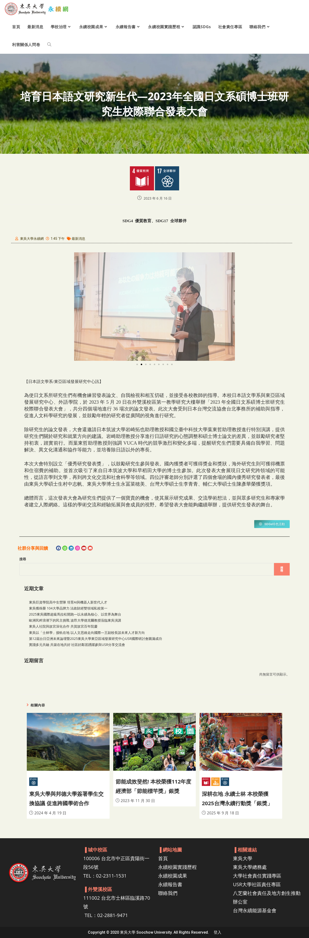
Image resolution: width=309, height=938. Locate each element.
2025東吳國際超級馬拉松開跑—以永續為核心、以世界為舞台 (75, 614)
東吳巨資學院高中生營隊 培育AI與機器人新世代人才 (68, 602)
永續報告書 (170, 884)
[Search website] (49, 45)
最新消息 (78, 239)
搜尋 (22, 559)
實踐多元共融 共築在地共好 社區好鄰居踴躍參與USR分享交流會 (77, 644)
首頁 (163, 858)
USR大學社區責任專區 (257, 884)
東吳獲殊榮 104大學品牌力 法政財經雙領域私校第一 (68, 608)
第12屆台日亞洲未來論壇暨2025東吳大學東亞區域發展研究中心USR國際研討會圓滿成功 (95, 638)
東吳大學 (242, 858)
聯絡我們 (167, 893)
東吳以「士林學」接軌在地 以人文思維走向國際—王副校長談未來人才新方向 (87, 632)
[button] (137, 364)
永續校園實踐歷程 (177, 867)
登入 (217, 932)
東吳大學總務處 (250, 867)
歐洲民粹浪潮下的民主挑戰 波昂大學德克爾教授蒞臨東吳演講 (75, 620)
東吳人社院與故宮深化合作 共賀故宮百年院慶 (63, 626)
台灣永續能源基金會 (254, 910)
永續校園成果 (172, 875)
